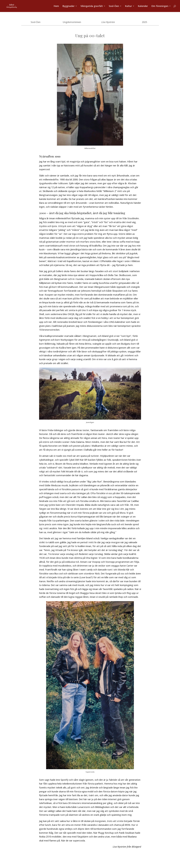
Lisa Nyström (108, 22)
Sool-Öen (114, 6)
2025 (144, 22)
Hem (56, 6)
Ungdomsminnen (72, 22)
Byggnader (68, 6)
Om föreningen (159, 6)
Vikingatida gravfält (92, 6)
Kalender (143, 6)
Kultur (128, 6)
